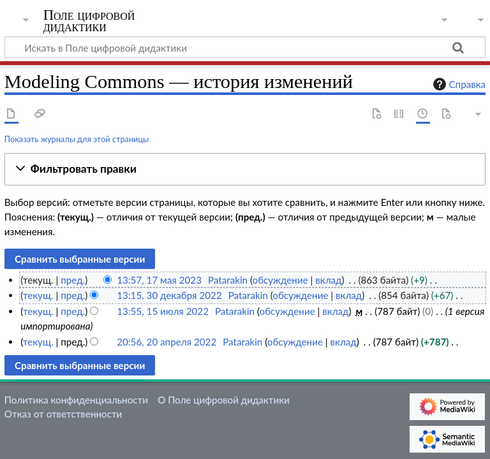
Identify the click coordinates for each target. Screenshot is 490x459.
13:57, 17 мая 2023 (159, 280)
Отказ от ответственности (63, 413)
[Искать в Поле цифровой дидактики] (245, 47)
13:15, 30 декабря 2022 (169, 295)
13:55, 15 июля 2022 (163, 311)
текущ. (38, 295)
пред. (73, 280)
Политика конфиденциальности (76, 399)
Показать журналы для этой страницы (76, 139)
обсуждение (280, 280)
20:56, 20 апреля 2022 (166, 341)
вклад (328, 280)
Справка (458, 84)
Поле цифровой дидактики (89, 21)
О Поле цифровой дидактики (224, 399)
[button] (245, 169)
